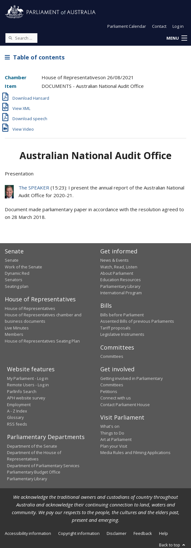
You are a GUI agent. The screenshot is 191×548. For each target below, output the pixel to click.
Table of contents (35, 57)
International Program (121, 293)
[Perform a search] (10, 37)
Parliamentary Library (120, 286)
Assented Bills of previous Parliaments (137, 321)
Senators (13, 279)
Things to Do (112, 433)
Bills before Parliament (122, 315)
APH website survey (26, 398)
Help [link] (163, 533)
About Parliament (116, 273)
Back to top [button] (172, 545)
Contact (159, 26)
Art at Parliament (116, 439)
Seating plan (16, 286)
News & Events (114, 260)
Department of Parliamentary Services (43, 465)
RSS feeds (17, 424)
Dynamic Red (17, 273)
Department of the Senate (32, 446)
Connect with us (115, 398)
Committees (111, 356)
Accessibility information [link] (28, 533)
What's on (109, 426)
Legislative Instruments (122, 334)
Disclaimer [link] (116, 533)
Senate (12, 260)
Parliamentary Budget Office (33, 472)
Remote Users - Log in (28, 385)
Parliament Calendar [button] (126, 26)
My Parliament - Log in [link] (27, 378)
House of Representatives (30, 308)
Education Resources (120, 279)
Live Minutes (17, 328)
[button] (176, 38)
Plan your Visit (113, 446)
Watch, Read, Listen (118, 267)
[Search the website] (21, 38)
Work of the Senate (23, 267)
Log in (178, 26)
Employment (19, 404)
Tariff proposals (115, 328)
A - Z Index (17, 411)
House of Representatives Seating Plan (42, 341)
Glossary (15, 417)
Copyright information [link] (79, 533)
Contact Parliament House (125, 404)
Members (14, 334)
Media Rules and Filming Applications (135, 452)
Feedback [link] (143, 533)
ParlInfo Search (21, 391)
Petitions (108, 391)
